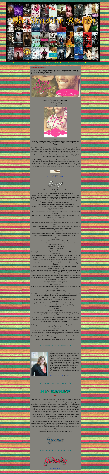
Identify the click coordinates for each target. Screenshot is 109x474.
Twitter (62, 375)
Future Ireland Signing (59, 62)
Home (8, 62)
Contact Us (77, 62)
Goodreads (68, 375)
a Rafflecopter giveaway (55, 468)
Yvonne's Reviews (17, 62)
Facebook (56, 375)
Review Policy (48, 62)
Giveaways (70, 62)
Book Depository (87, 62)
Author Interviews (37, 62)
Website (52, 375)
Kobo (62, 176)
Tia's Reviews (27, 62)
